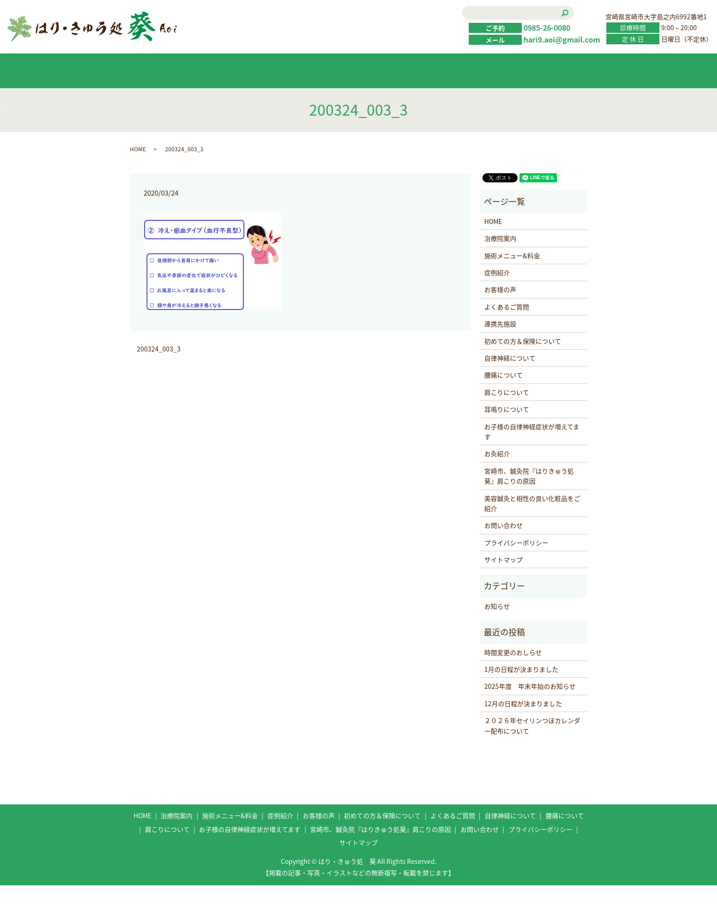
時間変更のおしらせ (513, 671)
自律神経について (509, 377)
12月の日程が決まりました (523, 723)
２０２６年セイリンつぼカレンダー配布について (532, 745)
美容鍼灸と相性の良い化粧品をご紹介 (532, 522)
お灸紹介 (497, 473)
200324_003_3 (159, 368)
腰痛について (503, 394)
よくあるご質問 (487, 90)
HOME (162, 90)
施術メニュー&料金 (227, 90)
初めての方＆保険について (422, 90)
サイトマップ (503, 579)
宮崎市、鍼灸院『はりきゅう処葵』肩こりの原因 (529, 495)
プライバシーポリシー (516, 562)
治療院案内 (500, 258)
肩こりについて (506, 411)
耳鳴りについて (506, 429)
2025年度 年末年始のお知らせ (530, 706)
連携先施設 (500, 343)
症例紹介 (292, 90)
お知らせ (497, 625)
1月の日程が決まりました (521, 689)
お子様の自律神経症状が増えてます (531, 451)
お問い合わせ (552, 90)
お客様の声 (357, 90)
